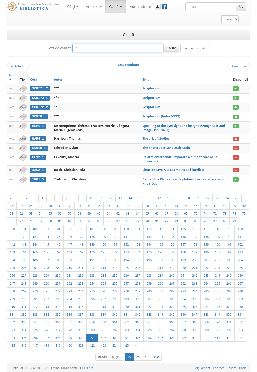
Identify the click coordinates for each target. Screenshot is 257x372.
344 (160, 314)
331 (12, 314)
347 (194, 314)
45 (196, 205)
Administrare (140, 6)
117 (206, 228)
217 (149, 267)
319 (114, 306)
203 (228, 259)
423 (103, 345)
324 (171, 306)
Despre (231, 367)
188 (57, 259)
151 (114, 244)
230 (57, 275)
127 (80, 236)
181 (217, 251)
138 (206, 236)
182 (228, 251)
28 (31, 205)
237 (137, 275)
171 (103, 251)
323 (160, 306)
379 (80, 329)
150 (103, 244)
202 (217, 259)
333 (35, 314)
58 (79, 213)
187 (46, 259)
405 (137, 337)
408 (171, 337)
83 (79, 220)
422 (92, 345)
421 (80, 345)
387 (171, 329)
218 (160, 267)
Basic (242, 367)
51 (11, 213)
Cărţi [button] (72, 6)
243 (206, 275)
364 (149, 321)
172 (114, 251)
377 (57, 329)
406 (149, 337)
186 (35, 259)
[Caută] (241, 6)
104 (57, 228)
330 (240, 306)
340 (114, 314)
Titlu (146, 79)
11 (101, 197)
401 (92, 337)
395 (23, 337)
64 (137, 213)
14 (130, 197)
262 (183, 283)
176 (160, 251)
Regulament (201, 367)
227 (23, 275)
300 (137, 298)
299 (126, 298)
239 (160, 275)
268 (12, 290)
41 (157, 205)
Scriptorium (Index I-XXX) (161, 116)
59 (89, 213)
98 (224, 220)
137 (194, 236)
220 (183, 267)
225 (240, 267)
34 (89, 205)
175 (149, 251)
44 (186, 205)
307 (217, 298)
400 (80, 337)
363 (137, 321)
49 (234, 205)
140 (228, 236)
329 (228, 306)
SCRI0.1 (39, 116)
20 (188, 197)
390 (206, 329)
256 (114, 283)
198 (171, 259)
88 (128, 220)
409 (183, 337)
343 (149, 314)
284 (194, 290)
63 (128, 213)
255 (103, 283)
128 (92, 236)
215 (126, 267)
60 (98, 213)
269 (23, 290)
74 (234, 213)
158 (194, 244)
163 (12, 251)
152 (126, 244)
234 (103, 275)
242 (194, 275)
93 (176, 220)
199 (183, 259)
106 (80, 228)
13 (120, 197)
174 (137, 251)
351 (240, 314)
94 (186, 220)
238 (149, 275)
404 (126, 337)
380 (92, 329)
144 (35, 244)
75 (244, 213)
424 (114, 345)
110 (126, 228)
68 (176, 213)
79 (40, 220)
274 (80, 290)
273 (69, 290)
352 (12, 321)
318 (103, 306)
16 (149, 197)
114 (171, 228)
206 (23, 267)
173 (126, 251)
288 (240, 290)
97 (215, 220)
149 (92, 244)
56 (60, 213)
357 (69, 321)
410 (194, 337)
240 (171, 275)
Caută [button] (115, 6)
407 (160, 337)
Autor (58, 79)
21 (198, 197)
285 (206, 290)
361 (114, 321)
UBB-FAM (86, 367)
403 (114, 337)
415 (12, 345)
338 (92, 314)
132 (137, 236)
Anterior (18, 66)
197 (160, 259)
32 (70, 205)
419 (57, 345)
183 (240, 251)
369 (206, 321)
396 (35, 337)
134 (160, 236)
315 (69, 306)
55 (50, 213)
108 (103, 228)
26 (11, 205)
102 (35, 228)
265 (217, 283)
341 (126, 314)
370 (217, 321)
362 (126, 321)
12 (110, 197)
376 (46, 329)
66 (157, 213)
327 (206, 306)
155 (160, 244)
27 (21, 205)
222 (206, 267)
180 (206, 251)
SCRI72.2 (40, 107)
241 (183, 275)
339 (103, 314)
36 (108, 205)
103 (46, 228)
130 (114, 236)
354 (35, 321)
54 (40, 213)
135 (171, 236)
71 (205, 213)
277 (114, 290)
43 (176, 205)
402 (103, 337)
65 (147, 213)
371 (228, 321)
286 (217, 290)
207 (35, 267)
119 (228, 228)
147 (69, 244)
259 (149, 283)
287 (228, 290)
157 (183, 244)
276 (103, 290)
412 (217, 337)
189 (69, 259)
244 (217, 275)
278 (126, 290)
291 (35, 298)
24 (227, 197)
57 (70, 213)
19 (178, 197)
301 (149, 298)
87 (118, 220)
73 (224, 213)
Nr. (11, 76)
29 (40, 205)
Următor (238, 66)
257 (126, 283)
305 (194, 298)
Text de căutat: (59, 48)
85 (98, 220)
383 (126, 329)
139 (217, 236)
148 (80, 244)
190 (80, 259)
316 (80, 306)
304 (183, 298)
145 (46, 244)
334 (46, 314)
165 (35, 251)
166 (46, 251)
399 (69, 337)
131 (126, 236)
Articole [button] (94, 6)
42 (166, 205)
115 (183, 228)
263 (194, 283)
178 (183, 251)
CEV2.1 (38, 156)
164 (23, 251)
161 (228, 244)
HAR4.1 (38, 138)
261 (171, 283)
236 (126, 275)
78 (31, 220)
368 (194, 321)
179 (194, 251)
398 (57, 337)
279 (137, 290)
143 (23, 244)
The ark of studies (156, 138)
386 (160, 329)
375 (35, 329)
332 (23, 314)
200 (194, 259)
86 (108, 220)
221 (194, 267)
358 (80, 321)
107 (92, 228)
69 (186, 213)
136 (183, 236)
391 (217, 329)
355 (46, 321)
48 (224, 205)
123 (35, 236)
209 (57, 267)
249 (35, 283)
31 (60, 205)
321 (137, 306)
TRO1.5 (38, 178)
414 (240, 337)
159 (206, 244)
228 (35, 275)
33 (79, 205)
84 (89, 220)
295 (80, 298)
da (235, 88)
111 (137, 228)
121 (12, 236)
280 (149, 290)
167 (57, 251)
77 (21, 220)
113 (160, 228)
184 (12, 259)
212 (92, 267)
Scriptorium (151, 88)
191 (92, 259)
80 (50, 220)
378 (69, 329)
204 (240, 259)
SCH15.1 (39, 147)
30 (50, 205)
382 (114, 329)
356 (57, 321)
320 (126, 306)
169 (80, 251)
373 (12, 329)
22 (208, 197)
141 (240, 236)
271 (46, 290)
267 (240, 283)
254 (92, 283)
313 (46, 306)
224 (228, 267)
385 (149, 329)
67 (166, 213)
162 (240, 244)
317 (92, 306)
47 (215, 205)
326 (194, 306)
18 (169, 197)
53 (31, 213)
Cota (33, 79)
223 (217, 267)
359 (92, 321)
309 (240, 298)
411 (206, 337)
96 (205, 220)
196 (149, 259)
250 (46, 283)
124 (46, 236)
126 (69, 236)
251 (57, 283)
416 (23, 345)
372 (240, 321)
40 (147, 205)
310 (12, 306)
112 (149, 228)
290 (23, 298)
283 (183, 290)
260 (160, 283)
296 (92, 298)
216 (137, 267)
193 (114, 259)
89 (137, 220)
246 (240, 275)
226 (12, 275)
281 (160, 290)
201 (206, 259)
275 (92, 290)
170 (92, 251)
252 (69, 283)
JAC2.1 (38, 169)
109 (114, 228)
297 (103, 298)
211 (80, 267)
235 (114, 275)
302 (160, 298)
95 (196, 220)
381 (103, 329)
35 (98, 205)
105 (69, 228)
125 (57, 236)
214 (114, 267)
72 (215, 213)
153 (137, 244)
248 (23, 283)
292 (46, 298)
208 (46, 267)
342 (137, 314)
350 (228, 314)
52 (21, 213)
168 (69, 251)
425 (126, 345)
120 (240, 228)
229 (46, 275)
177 (171, 251)
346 (183, 314)
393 (240, 329)
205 (12, 267)
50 (244, 205)
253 (80, 283)
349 (217, 314)
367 (183, 321)
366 (171, 321)
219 (171, 267)
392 (228, 329)
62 (118, 213)
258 (137, 283)
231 (69, 275)
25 (236, 197)
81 (60, 220)
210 (69, 267)
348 (206, 314)
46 (205, 205)
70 (196, 213)
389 (194, 329)
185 (23, 259)
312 (35, 306)
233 (92, 275)
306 (206, 298)
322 (149, 306)
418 (46, 345)
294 (69, 298)
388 (183, 329)
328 (217, 306)
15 (140, 197)
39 (137, 205)
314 (57, 306)
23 (217, 197)
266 (228, 283)
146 (57, 244)
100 (12, 228)
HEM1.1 (38, 125)
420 (69, 345)
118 (217, 228)
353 (23, 321)
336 (69, 314)
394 (12, 337)
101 (23, 228)
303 (171, 298)
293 (57, 298)
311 (23, 306)
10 (91, 197)
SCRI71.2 (40, 88)
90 (147, 220)
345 (171, 314)
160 (217, 244)
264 (206, 283)
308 (228, 298)
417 (35, 345)
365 (160, 321)
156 (171, 244)
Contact (218, 367)
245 (228, 275)
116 (194, 228)
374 (23, 329)
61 (108, 213)
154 (149, 244)
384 (137, 329)
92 (166, 220)
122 (23, 236)
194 (126, 259)
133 (149, 236)
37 (118, 205)
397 (46, 337)
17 (159, 197)
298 (114, 298)
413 (228, 337)
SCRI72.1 (40, 98)
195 (137, 259)
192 (103, 259)
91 (157, 220)
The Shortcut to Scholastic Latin (166, 147)
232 (80, 275)
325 (183, 306)
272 (57, 290)
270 (35, 290)
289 (12, 298)
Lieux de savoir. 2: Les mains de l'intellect (174, 169)
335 (57, 314)
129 (103, 236)
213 (103, 267)
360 (103, 321)
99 (234, 220)
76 (11, 220)
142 (12, 244)
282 (171, 290)
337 (80, 314)
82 (70, 220)
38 (128, 205)
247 (12, 283)
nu (235, 138)
